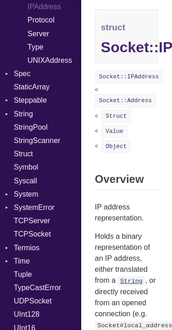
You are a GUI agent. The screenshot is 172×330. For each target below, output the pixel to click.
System (26, 194)
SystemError (34, 207)
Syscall (25, 181)
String (23, 114)
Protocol (41, 20)
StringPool (31, 127)
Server (38, 34)
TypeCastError (37, 288)
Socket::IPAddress (129, 76)
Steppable (30, 100)
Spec (22, 73)
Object (116, 146)
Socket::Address (125, 100)
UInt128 (26, 314)
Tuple (23, 274)
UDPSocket (33, 301)
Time (22, 261)
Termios (26, 248)
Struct (23, 154)
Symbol (26, 167)
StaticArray (32, 87)
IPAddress (44, 7)
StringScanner (37, 140)
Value (114, 131)
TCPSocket (32, 234)
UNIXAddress (50, 60)
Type (36, 47)
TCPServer (32, 221)
